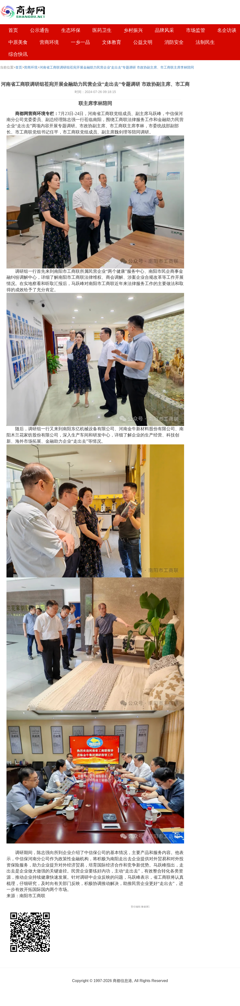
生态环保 (70, 30)
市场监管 (195, 30)
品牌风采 (164, 30)
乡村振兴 (133, 30)
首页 (13, 30)
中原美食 (18, 42)
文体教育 (111, 42)
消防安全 (174, 42)
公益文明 (142, 42)
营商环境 (49, 42)
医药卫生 (102, 30)
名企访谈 (226, 30)
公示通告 (39, 30)
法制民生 (205, 42)
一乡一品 (80, 42)
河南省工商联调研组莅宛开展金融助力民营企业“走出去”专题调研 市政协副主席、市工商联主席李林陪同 (117, 67)
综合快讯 (18, 54)
